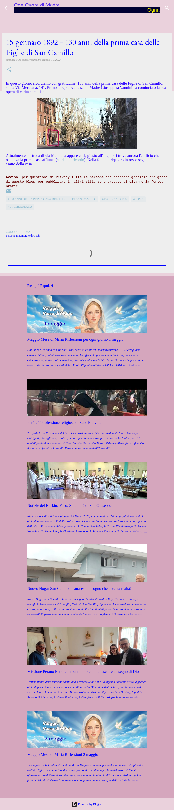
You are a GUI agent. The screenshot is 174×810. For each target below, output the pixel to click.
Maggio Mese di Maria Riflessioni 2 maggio (62, 754)
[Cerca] (167, 8)
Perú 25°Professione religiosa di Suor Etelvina (64, 422)
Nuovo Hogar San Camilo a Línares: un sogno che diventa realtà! (79, 588)
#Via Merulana (20, 206)
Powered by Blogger (87, 804)
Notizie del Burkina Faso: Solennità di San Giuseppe (69, 505)
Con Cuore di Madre (36, 4)
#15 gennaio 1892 (115, 199)
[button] (9, 70)
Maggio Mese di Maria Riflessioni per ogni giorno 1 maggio (75, 339)
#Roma (138, 199)
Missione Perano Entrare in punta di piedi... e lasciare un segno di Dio (83, 671)
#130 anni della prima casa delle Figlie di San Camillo (52, 199)
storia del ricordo (70, 160)
